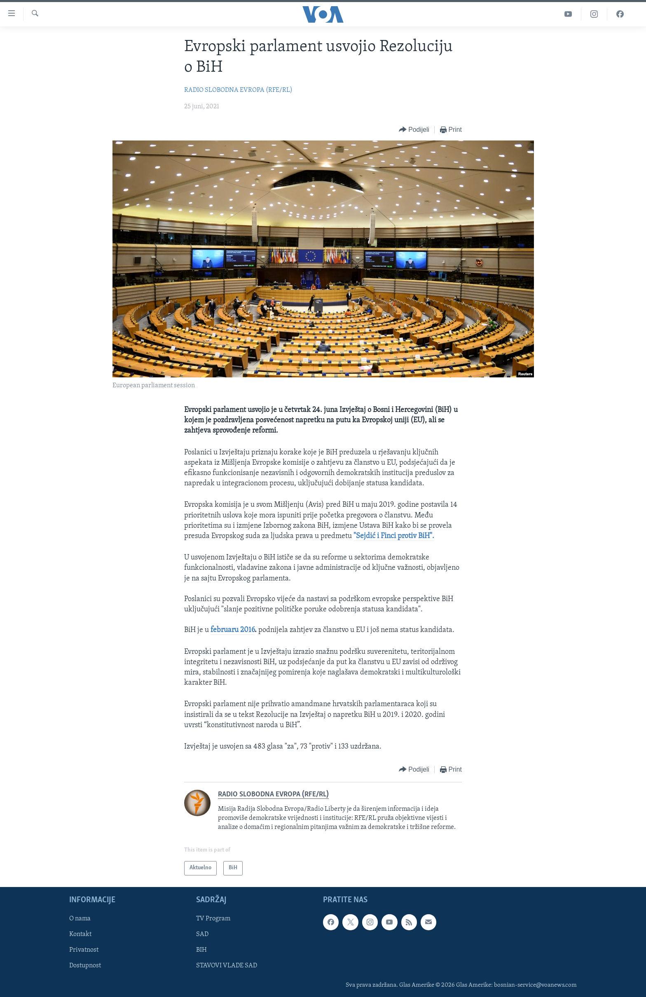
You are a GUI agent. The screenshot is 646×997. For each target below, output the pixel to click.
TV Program (213, 918)
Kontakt (80, 934)
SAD (202, 934)
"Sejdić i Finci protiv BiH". (393, 536)
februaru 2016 (233, 630)
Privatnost (83, 950)
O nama (80, 918)
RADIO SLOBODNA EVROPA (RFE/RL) (238, 90)
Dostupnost (85, 965)
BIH (201, 950)
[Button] (414, 130)
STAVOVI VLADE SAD (226, 965)
